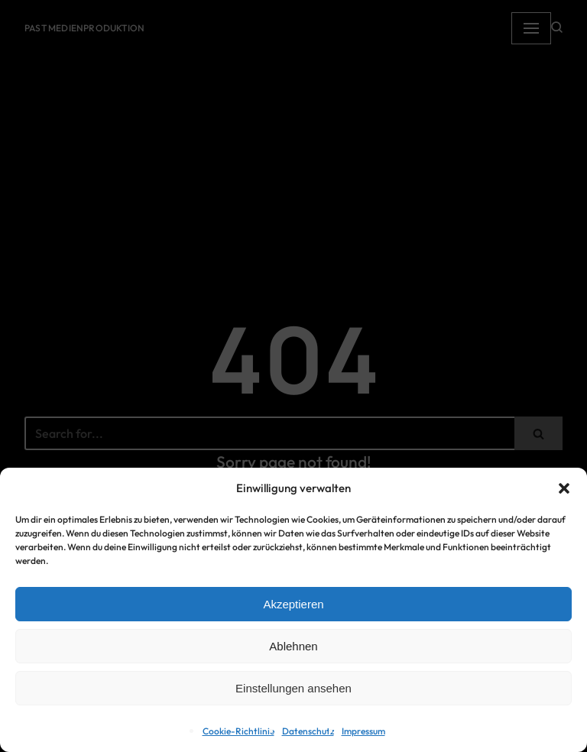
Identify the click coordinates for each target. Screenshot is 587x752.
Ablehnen (293, 646)
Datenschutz (308, 731)
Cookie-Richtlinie (238, 731)
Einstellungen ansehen (293, 688)
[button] (564, 488)
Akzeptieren (293, 604)
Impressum (363, 731)
